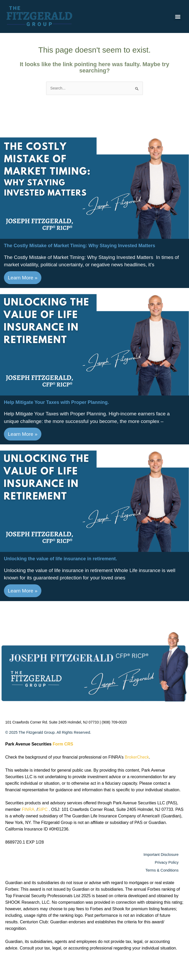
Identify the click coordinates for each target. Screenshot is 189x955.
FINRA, (29, 809)
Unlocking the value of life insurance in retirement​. (60, 558)
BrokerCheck (137, 757)
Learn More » (22, 277)
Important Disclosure (161, 854)
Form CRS (63, 744)
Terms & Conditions (162, 870)
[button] (178, 16)
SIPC (43, 809)
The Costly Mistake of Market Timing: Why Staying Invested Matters (79, 245)
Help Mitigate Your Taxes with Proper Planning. (56, 402)
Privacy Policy (167, 862)
